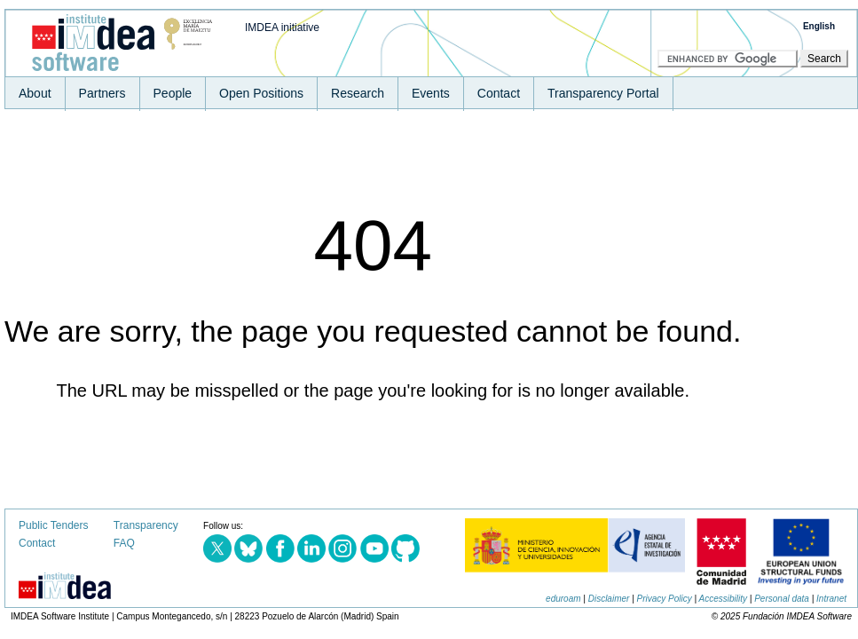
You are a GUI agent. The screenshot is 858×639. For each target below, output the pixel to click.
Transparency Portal (603, 93)
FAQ (124, 543)
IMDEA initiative (282, 27)
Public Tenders (54, 525)
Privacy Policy (664, 599)
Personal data (781, 599)
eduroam (563, 599)
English (819, 26)
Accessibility (723, 599)
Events (431, 93)
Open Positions (261, 93)
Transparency (146, 525)
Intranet (831, 599)
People (173, 93)
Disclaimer (609, 599)
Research (357, 93)
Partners (102, 93)
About (35, 93)
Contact (498, 93)
